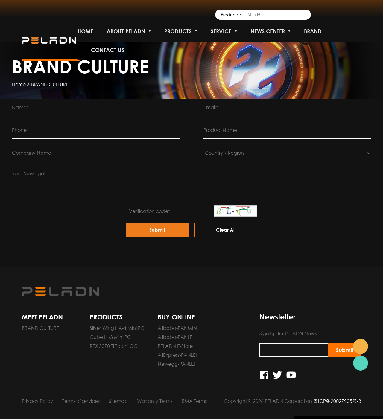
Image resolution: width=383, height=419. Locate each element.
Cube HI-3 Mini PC (110, 337)
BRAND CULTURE (50, 84)
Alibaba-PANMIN (177, 328)
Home (19, 84)
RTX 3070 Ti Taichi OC (114, 346)
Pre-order (360, 346)
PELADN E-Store (175, 346)
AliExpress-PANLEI (177, 355)
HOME (85, 31)
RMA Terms (194, 401)
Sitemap (118, 401)
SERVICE (221, 31)
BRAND (313, 31)
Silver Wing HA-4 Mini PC (117, 328)
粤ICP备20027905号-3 (337, 401)
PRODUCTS (178, 31)
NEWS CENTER (267, 31)
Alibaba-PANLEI (176, 337)
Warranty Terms (154, 401)
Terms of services (81, 401)
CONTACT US (107, 50)
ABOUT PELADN (126, 31)
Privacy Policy (37, 401)
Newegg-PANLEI (176, 364)
